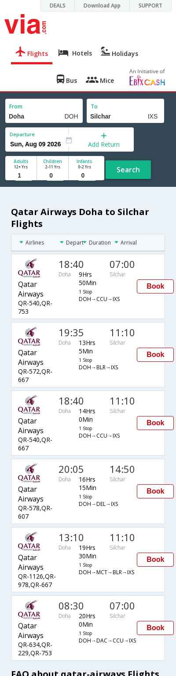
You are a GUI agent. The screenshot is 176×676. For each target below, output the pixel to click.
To (94, 106)
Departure (22, 134)
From (15, 106)
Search (128, 170)
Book (155, 286)
